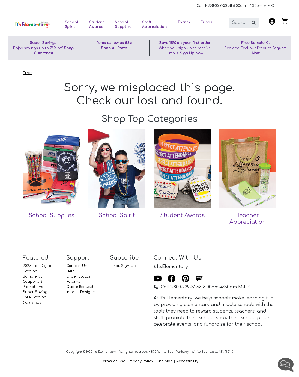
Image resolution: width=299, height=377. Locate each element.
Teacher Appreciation (247, 218)
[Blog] (199, 278)
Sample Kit (32, 276)
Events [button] (184, 22)
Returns (73, 282)
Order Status (78, 276)
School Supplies (51, 215)
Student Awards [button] (96, 24)
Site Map (165, 361)
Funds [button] (206, 22)
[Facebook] (172, 278)
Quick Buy (32, 303)
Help (70, 271)
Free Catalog (34, 297)
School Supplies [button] (123, 24)
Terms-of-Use (113, 361)
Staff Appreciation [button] (154, 24)
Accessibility (187, 361)
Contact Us (76, 266)
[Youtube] (158, 278)
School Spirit (117, 215)
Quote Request (80, 287)
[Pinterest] (185, 278)
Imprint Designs (80, 292)
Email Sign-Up (123, 266)
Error (27, 73)
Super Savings (36, 292)
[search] (239, 23)
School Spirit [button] (72, 24)
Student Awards (182, 215)
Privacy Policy (141, 361)
